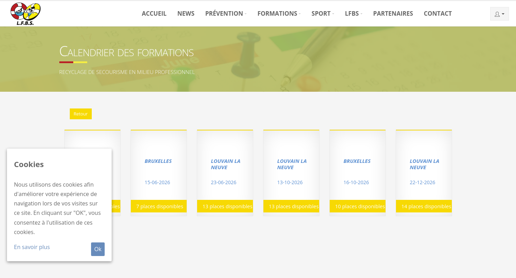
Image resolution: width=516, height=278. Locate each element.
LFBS (352, 13)
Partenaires (393, 13)
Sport (321, 13)
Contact (438, 13)
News (185, 13)
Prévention (224, 13)
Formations (277, 13)
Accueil (154, 13)
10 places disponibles (360, 206)
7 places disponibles (160, 206)
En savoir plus (32, 247)
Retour (81, 114)
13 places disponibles (228, 206)
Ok (98, 249)
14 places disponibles (426, 206)
